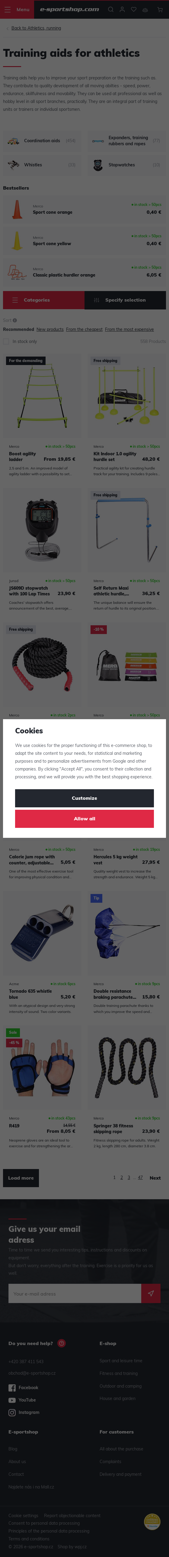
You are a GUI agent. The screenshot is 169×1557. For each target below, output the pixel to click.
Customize (84, 798)
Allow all (84, 819)
